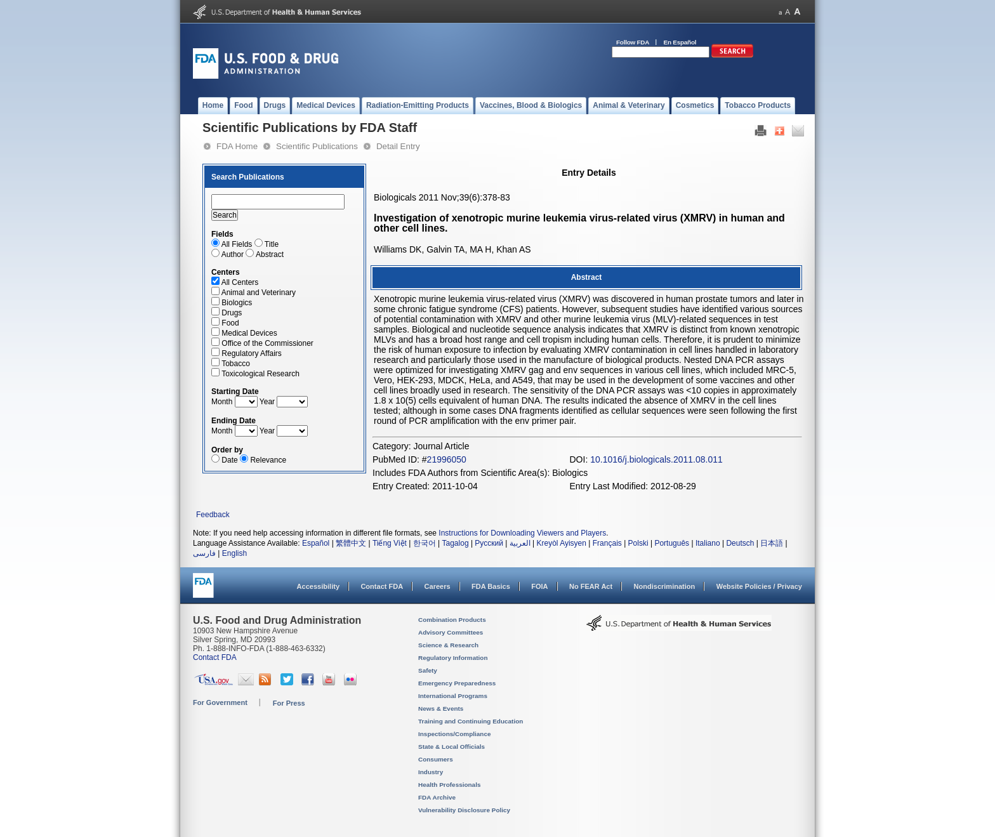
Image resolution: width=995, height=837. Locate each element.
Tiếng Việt (389, 543)
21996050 (446, 459)
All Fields (237, 244)
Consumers (435, 759)
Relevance (268, 460)
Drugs (231, 312)
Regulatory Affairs (251, 353)
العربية (520, 543)
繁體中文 (351, 543)
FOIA (539, 586)
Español (315, 543)
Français (607, 543)
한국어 (424, 543)
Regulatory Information (453, 657)
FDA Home (237, 146)
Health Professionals (449, 784)
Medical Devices (249, 333)
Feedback (213, 514)
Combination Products (452, 619)
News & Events (440, 708)
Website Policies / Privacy (759, 586)
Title (272, 244)
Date (229, 460)
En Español (680, 42)
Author (232, 254)
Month (221, 401)
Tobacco (235, 363)
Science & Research (448, 645)
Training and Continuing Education (470, 721)
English (234, 553)
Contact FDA (381, 586)
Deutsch (740, 543)
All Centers (240, 282)
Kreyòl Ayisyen (561, 543)
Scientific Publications (317, 146)
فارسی (204, 553)
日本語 (771, 543)
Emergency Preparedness (457, 683)
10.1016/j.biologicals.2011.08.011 (656, 459)
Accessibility (318, 586)
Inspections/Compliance (454, 733)
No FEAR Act (590, 586)
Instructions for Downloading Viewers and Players (522, 533)
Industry (430, 771)
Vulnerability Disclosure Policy (464, 810)
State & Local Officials (451, 746)
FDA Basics (490, 586)
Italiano (707, 543)
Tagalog (455, 543)
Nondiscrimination (664, 586)
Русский (489, 543)
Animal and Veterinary (258, 292)
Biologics (236, 302)
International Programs (452, 695)
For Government (220, 702)
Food (230, 323)
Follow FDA (632, 42)
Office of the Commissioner (267, 343)
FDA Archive (437, 797)
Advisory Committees (450, 632)
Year (267, 401)
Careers (438, 586)
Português (671, 543)
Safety (427, 670)
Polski (638, 543)
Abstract (270, 254)
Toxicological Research (260, 373)
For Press (289, 703)
